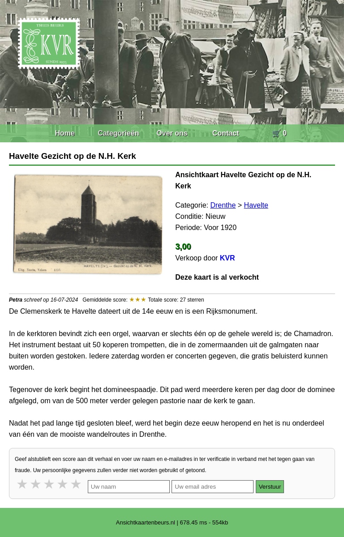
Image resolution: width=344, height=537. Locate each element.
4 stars (63, 484)
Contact (225, 133)
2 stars (36, 484)
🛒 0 (279, 133)
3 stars (49, 484)
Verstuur (270, 486)
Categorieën (118, 133)
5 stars (76, 484)
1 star (23, 484)
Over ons (171, 133)
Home (64, 133)
